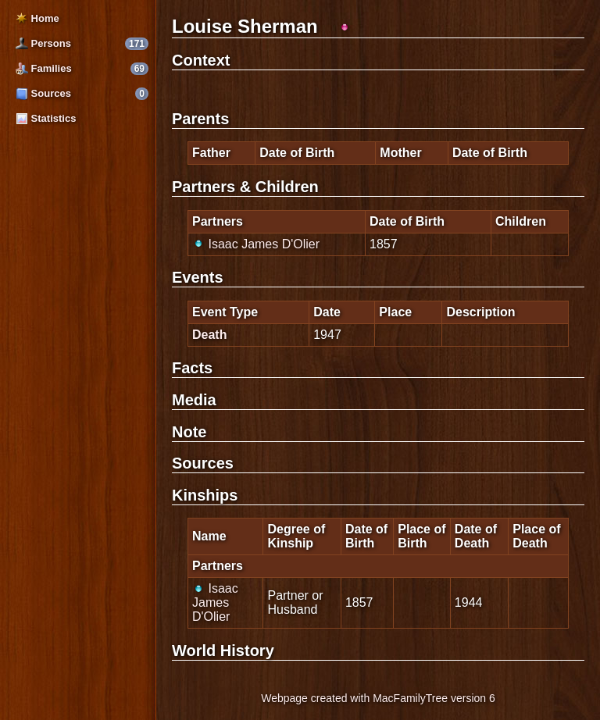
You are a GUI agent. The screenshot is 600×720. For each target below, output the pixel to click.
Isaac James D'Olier (256, 244)
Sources (43, 93)
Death (209, 334)
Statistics (46, 118)
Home (37, 18)
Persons (43, 43)
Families (44, 68)
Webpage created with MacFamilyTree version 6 (378, 698)
